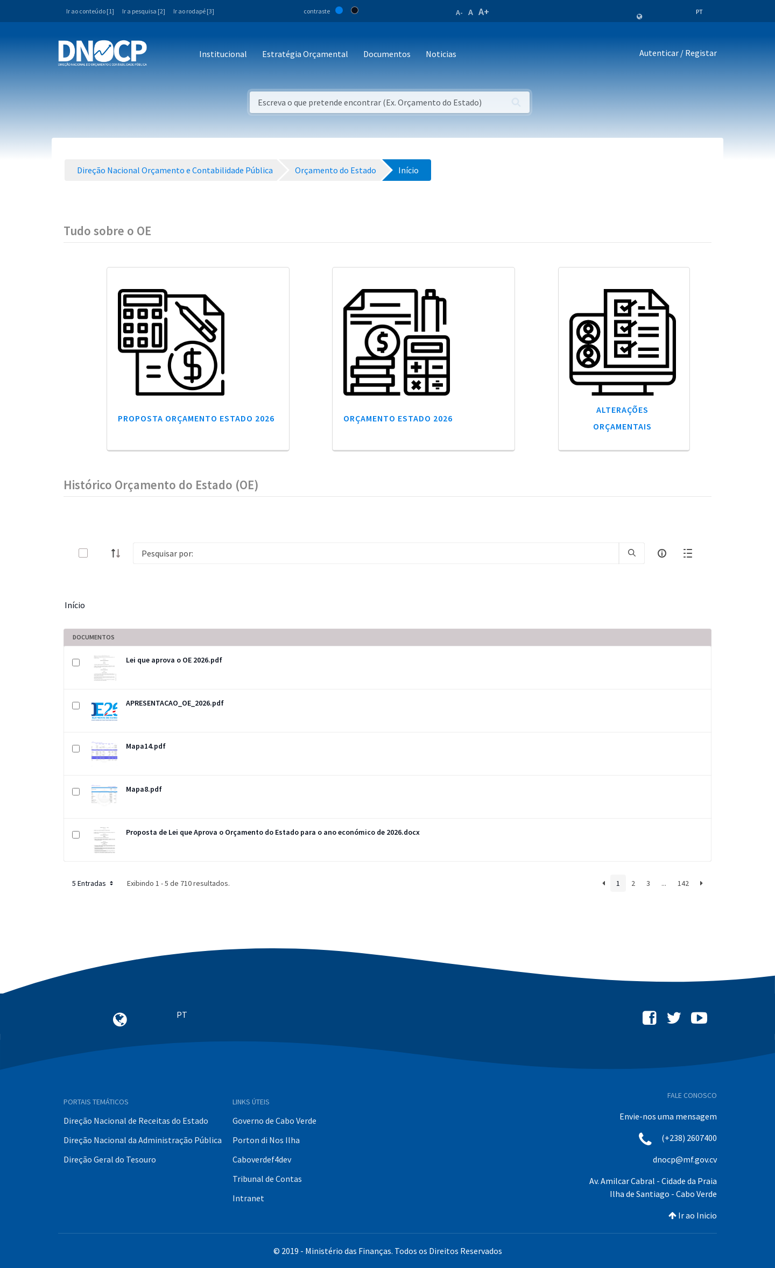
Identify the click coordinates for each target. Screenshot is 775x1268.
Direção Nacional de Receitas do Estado (136, 1120)
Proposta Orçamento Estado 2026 (196, 418)
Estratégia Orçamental (305, 53)
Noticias (441, 53)
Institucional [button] (223, 53)
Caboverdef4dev (261, 1159)
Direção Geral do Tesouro (110, 1159)
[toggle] (100, 553)
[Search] (376, 553)
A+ (483, 11)
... (663, 883)
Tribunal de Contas (267, 1178)
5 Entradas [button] (93, 883)
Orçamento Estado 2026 (398, 418)
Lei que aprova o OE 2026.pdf (174, 660)
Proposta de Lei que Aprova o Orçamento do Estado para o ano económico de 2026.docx (273, 832)
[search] (632, 553)
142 (683, 883)
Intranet (248, 1198)
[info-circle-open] (662, 553)
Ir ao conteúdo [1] (90, 11)
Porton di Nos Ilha (266, 1140)
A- (459, 12)
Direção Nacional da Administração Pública (143, 1140)
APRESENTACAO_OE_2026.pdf (175, 703)
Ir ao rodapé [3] (193, 11)
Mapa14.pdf (146, 746)
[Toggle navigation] (161, 54)
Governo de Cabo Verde (274, 1120)
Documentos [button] (387, 53)
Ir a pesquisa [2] (143, 11)
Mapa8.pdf (144, 789)
